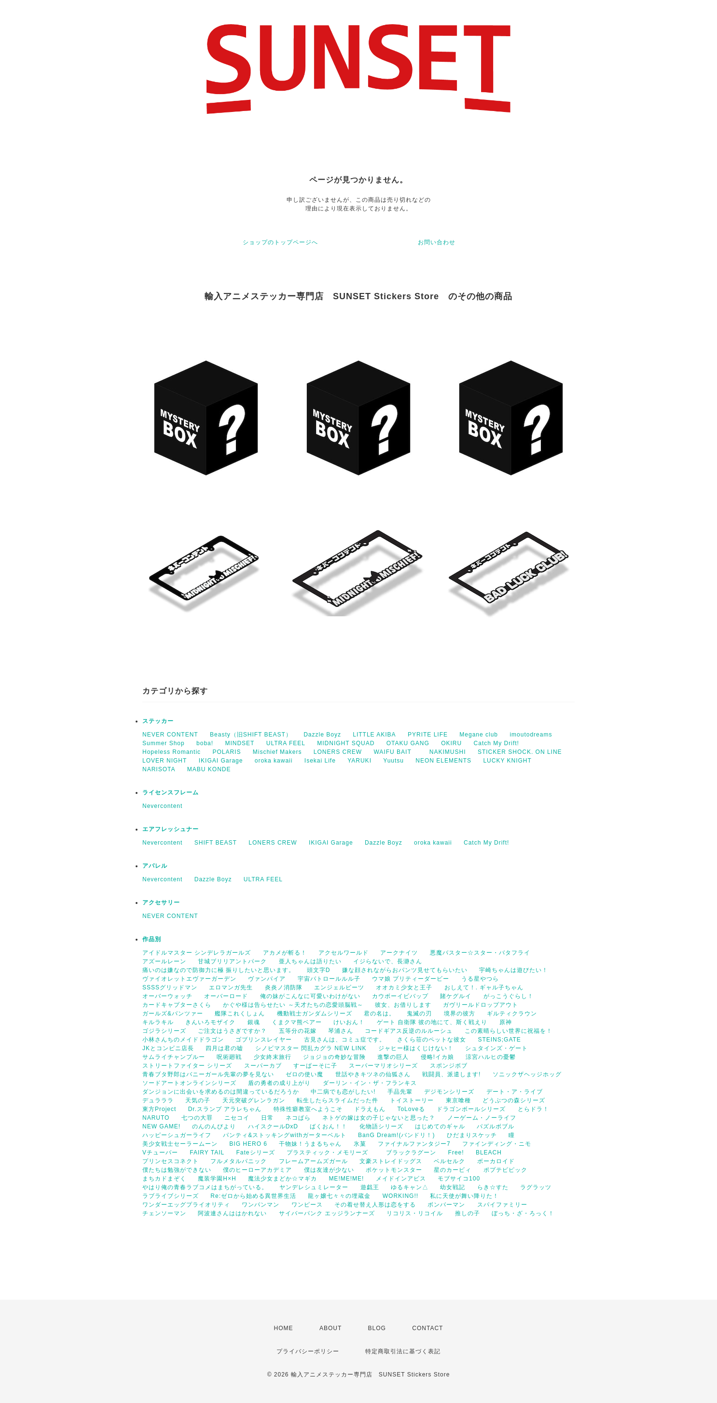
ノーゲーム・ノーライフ (481, 1117)
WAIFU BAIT (395, 752)
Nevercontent (162, 806)
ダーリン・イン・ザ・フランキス (370, 1083)
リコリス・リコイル (414, 1213)
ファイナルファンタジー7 (414, 1143)
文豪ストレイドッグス (390, 1161)
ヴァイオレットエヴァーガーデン (189, 978)
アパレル (154, 865)
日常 (267, 1117)
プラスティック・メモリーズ (330, 1152)
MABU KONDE (209, 769)
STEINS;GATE (499, 1039)
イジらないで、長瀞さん (387, 961)
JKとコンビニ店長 (168, 1048)
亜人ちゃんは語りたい (310, 961)
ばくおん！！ (328, 1126)
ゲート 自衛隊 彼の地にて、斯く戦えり (432, 1022)
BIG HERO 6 (248, 1143)
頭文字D (319, 970)
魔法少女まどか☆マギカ (282, 1178)
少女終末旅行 (272, 1057)
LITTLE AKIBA (374, 734)
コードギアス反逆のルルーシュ (409, 1031)
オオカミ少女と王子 (404, 987)
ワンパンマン (260, 1204)
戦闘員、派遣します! (451, 1074)
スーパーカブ (263, 1065)
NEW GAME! (161, 1126)
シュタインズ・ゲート (496, 1048)
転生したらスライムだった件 (337, 1100)
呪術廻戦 (229, 1057)
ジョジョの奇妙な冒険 (334, 1057)
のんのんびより (214, 1126)
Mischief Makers (277, 752)
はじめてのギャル (440, 1126)
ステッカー (158, 721)
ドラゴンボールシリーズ (471, 1109)
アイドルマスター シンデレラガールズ (196, 952)
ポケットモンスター (394, 1170)
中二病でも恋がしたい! (343, 1091)
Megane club (478, 734)
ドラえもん (370, 1109)
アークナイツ (399, 952)
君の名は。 (379, 1013)
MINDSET (239, 743)
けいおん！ (349, 1022)
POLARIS (226, 752)
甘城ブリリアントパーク (232, 961)
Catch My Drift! (496, 743)
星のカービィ (452, 1170)
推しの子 (467, 1213)
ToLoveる (411, 1109)
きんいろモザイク (210, 1022)
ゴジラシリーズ (164, 1031)
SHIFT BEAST (215, 842)
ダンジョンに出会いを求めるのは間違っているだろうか (220, 1091)
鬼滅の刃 (419, 1013)
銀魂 (254, 1022)
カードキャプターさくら (176, 1004)
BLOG (377, 1328)
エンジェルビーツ (339, 987)
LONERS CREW (338, 752)
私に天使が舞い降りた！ (464, 1196)
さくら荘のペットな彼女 (431, 1039)
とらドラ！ (533, 1109)
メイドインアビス (401, 1178)
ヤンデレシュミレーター (313, 1187)
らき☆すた (493, 1187)
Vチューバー (160, 1152)
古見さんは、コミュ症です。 (345, 1039)
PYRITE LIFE (428, 734)
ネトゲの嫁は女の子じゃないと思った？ (378, 1117)
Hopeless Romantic (171, 752)
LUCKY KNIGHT (507, 760)
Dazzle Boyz (322, 734)
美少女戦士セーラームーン (180, 1143)
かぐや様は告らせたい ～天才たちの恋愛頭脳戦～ (293, 1004)
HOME (283, 1328)
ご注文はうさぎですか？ (232, 1031)
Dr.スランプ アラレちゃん (225, 1109)
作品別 (151, 939)
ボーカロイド (496, 1161)
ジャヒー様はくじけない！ (416, 1048)
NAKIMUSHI (447, 752)
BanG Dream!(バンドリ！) (396, 1135)
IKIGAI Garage (221, 760)
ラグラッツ (536, 1187)
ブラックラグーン (411, 1152)
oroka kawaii (274, 760)
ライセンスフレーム (170, 792)
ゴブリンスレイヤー (263, 1039)
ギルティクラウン (512, 1013)
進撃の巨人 (393, 1057)
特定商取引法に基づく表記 (403, 1351)
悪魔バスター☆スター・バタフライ (480, 952)
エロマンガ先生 (231, 987)
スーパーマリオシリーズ (383, 1065)
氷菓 (360, 1143)
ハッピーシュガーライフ (176, 1135)
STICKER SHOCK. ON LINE (520, 752)
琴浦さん (340, 1031)
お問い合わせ (436, 242)
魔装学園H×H (217, 1178)
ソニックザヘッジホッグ (527, 1074)
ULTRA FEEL (285, 743)
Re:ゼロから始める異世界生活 (253, 1196)
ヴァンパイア (267, 978)
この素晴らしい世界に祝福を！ (508, 1031)
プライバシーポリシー (307, 1351)
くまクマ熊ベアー (297, 1022)
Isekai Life (320, 760)
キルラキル (158, 1022)
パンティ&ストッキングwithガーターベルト (284, 1135)
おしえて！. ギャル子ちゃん (484, 987)
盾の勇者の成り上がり (279, 1083)
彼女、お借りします (403, 1004)
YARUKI (359, 760)
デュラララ (158, 1100)
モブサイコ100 (459, 1178)
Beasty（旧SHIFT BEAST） (251, 734)
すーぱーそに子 (315, 1065)
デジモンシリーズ (449, 1091)
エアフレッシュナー (170, 829)
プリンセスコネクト (170, 1161)
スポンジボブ (449, 1065)
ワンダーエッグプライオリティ (186, 1204)
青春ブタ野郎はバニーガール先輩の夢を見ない (208, 1074)
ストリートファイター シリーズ (187, 1065)
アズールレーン (164, 961)
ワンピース (307, 1204)
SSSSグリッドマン (169, 987)
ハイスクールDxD (273, 1126)
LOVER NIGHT (164, 760)
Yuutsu (393, 760)
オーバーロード (226, 996)
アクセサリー (161, 902)
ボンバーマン (446, 1204)
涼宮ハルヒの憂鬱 (491, 1057)
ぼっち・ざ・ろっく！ (523, 1213)
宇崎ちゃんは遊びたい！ (513, 970)
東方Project (159, 1109)
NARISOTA (158, 769)
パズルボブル (495, 1126)
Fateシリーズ (255, 1152)
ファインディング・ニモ (496, 1143)
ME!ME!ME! (346, 1178)
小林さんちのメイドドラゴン (183, 1039)
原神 (505, 1022)
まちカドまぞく (164, 1178)
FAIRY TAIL (207, 1152)
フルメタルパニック (238, 1161)
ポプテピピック (505, 1170)
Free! (456, 1152)
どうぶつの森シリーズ (514, 1100)
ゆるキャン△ (409, 1187)
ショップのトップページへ (280, 242)
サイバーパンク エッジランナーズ (327, 1213)
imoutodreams (531, 734)
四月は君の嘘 (224, 1048)
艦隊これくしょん (240, 1013)
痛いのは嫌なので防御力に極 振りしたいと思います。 (218, 970)
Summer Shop (163, 743)
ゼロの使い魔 (304, 1074)
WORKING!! (400, 1196)
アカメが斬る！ (285, 952)
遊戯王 (369, 1187)
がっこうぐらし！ (508, 996)
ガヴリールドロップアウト (480, 1004)
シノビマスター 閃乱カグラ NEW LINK (311, 1048)
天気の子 (197, 1100)
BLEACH (489, 1152)
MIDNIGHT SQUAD (345, 743)
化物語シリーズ (381, 1126)
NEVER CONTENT (170, 734)
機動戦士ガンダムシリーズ (314, 1013)
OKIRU (451, 743)
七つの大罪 (197, 1117)
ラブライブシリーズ (170, 1196)
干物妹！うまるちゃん (310, 1143)
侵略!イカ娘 (437, 1057)
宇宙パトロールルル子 (329, 978)
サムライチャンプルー (173, 1057)
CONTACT (427, 1328)
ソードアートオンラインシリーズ (189, 1083)
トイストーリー (412, 1100)
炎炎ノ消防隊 (284, 987)
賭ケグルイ (455, 996)
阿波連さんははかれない (232, 1213)
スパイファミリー (502, 1204)
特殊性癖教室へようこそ (308, 1109)
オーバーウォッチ (167, 996)
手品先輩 (400, 1091)
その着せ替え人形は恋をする (375, 1204)
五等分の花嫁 (298, 1031)
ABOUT (330, 1328)
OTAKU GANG (407, 743)
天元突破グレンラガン (253, 1100)
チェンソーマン (164, 1213)
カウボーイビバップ (400, 996)
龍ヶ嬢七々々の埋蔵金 (339, 1196)
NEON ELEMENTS (443, 760)
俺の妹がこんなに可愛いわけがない (310, 996)
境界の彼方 (459, 1013)
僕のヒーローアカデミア (257, 1170)
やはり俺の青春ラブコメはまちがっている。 (205, 1187)
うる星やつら (480, 978)
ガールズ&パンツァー (172, 1013)
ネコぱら (298, 1117)
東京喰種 (458, 1100)
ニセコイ (236, 1117)
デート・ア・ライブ (514, 1091)
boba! (204, 743)
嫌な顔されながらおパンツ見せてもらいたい (405, 970)
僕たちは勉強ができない (176, 1170)
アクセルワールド (343, 952)
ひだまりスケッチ (472, 1135)
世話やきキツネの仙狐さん (373, 1074)
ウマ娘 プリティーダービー (410, 978)
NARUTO (155, 1117)
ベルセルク (449, 1161)
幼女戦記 (452, 1187)
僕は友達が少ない (329, 1170)
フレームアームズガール (313, 1161)
